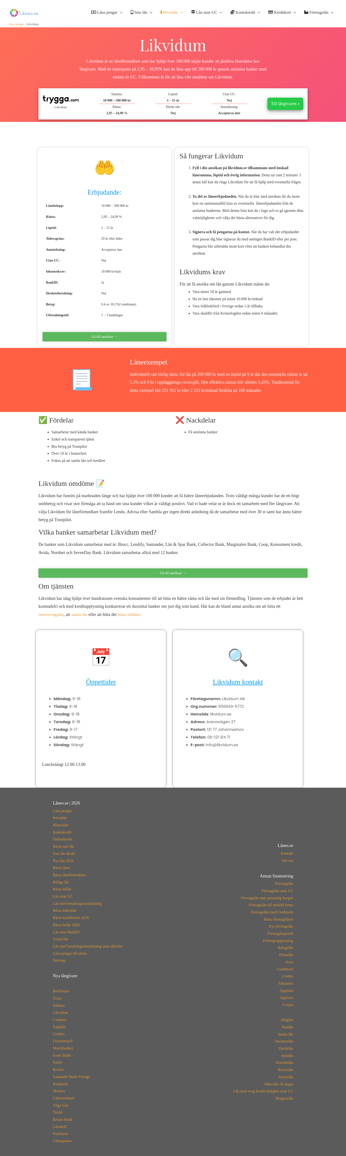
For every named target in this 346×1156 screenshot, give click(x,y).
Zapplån (59, 1027)
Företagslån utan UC (277, 891)
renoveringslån (51, 614)
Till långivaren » (285, 103)
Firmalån (286, 955)
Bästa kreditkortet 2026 (71, 918)
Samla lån (285, 1034)
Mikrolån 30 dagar (279, 1084)
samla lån (80, 614)
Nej (173, 113)
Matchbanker (63, 1048)
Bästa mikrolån (64, 910)
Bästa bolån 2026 (66, 925)
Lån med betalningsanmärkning (77, 903)
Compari (59, 1020)
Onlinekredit (62, 839)
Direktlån (286, 1048)
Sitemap (59, 960)
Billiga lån (61, 882)
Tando (57, 1112)
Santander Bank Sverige (71, 1077)
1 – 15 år (173, 100)
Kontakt (287, 853)
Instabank (60, 1084)
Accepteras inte (229, 113)
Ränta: (116, 107)
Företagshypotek (280, 933)
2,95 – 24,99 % (117, 113)
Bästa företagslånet (278, 919)
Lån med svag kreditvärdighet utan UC (263, 1091)
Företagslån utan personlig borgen (267, 898)
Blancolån (60, 825)
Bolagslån (285, 948)
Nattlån (287, 1027)
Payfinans (60, 1134)
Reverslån (285, 1070)
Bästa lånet (61, 868)
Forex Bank (62, 1055)
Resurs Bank (62, 1119)
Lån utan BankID (66, 932)
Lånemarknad (63, 1098)
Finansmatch (63, 1041)
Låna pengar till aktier (70, 953)
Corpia (288, 1005)
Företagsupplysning (278, 941)
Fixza (57, 998)
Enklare (59, 1005)
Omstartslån (284, 1041)
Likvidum (60, 1013)
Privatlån (169, 12)
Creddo (287, 976)
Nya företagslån (281, 926)
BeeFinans (61, 991)
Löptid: (173, 94)
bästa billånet (129, 614)
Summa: (117, 94)
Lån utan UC (204, 12)
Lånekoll (60, 1127)
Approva (286, 997)
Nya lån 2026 (63, 861)
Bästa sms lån (63, 846)
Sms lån (139, 12)
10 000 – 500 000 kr (117, 100)
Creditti (59, 1034)
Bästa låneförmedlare (69, 875)
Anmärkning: (229, 107)
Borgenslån (284, 1098)
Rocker (58, 1069)
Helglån (287, 1020)
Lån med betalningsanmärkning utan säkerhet (88, 946)
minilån (287, 1056)
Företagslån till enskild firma (271, 905)
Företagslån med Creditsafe (272, 912)
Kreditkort (279, 12)
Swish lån (60, 939)
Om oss (287, 860)
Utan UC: (229, 94)
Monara (59, 1091)
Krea (289, 962)
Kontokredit (242, 12)
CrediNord (285, 969)
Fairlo (57, 1062)
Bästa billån (62, 889)
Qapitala (286, 991)
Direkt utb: (173, 107)
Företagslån (316, 12)
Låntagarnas (62, 1141)
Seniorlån (285, 1077)
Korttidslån (284, 1063)
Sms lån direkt (64, 854)
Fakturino (285, 983)
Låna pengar (104, 12)
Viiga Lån (60, 1105)
